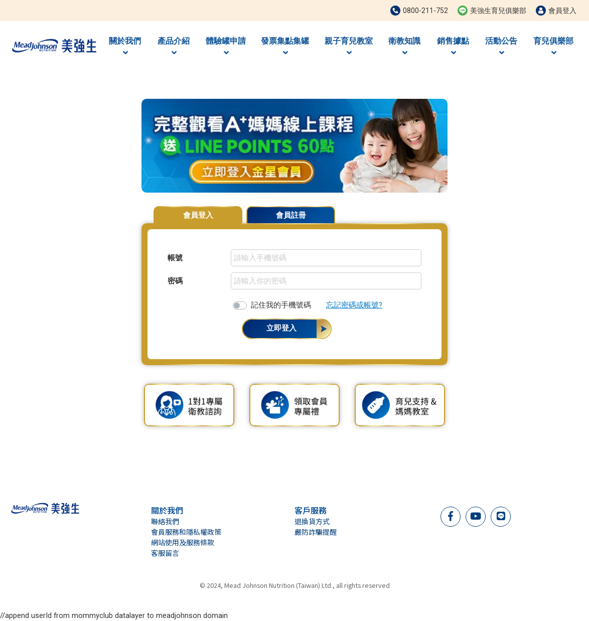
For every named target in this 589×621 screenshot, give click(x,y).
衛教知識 (404, 46)
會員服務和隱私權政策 (186, 532)
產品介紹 (174, 46)
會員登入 (198, 215)
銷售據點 (453, 46)
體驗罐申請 (226, 46)
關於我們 (125, 46)
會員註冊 (291, 215)
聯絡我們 (165, 521)
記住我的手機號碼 (281, 304)
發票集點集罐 (285, 46)
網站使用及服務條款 (182, 542)
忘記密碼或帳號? (354, 304)
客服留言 (165, 553)
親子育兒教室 (349, 46)
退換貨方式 (312, 521)
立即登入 (281, 328)
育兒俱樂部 (553, 46)
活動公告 (501, 46)
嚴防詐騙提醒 (315, 532)
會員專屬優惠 (422, 210)
